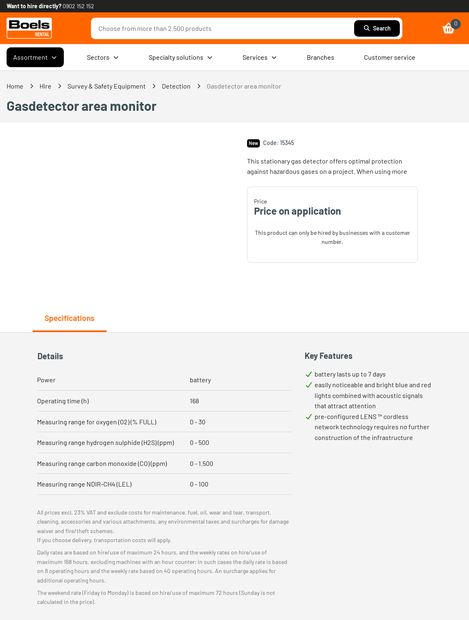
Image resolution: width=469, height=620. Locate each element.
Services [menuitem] (260, 57)
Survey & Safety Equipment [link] (107, 86)
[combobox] (225, 28)
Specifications (69, 318)
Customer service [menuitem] (389, 57)
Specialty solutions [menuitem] (181, 57)
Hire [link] (45, 86)
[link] (29, 28)
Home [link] (15, 86)
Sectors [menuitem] (103, 57)
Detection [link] (176, 86)
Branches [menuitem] (320, 57)
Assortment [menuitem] (35, 57)
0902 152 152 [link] (78, 5)
